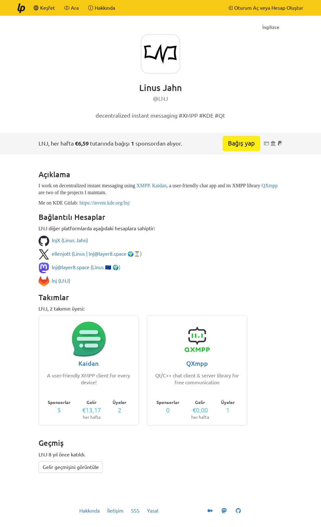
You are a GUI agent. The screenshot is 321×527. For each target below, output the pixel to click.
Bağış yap (241, 143)
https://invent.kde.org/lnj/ (104, 202)
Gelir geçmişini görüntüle (71, 467)
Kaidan (159, 185)
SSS (135, 511)
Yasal (152, 511)
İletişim (115, 511)
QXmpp (269, 185)
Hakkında (89, 511)
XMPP (143, 185)
